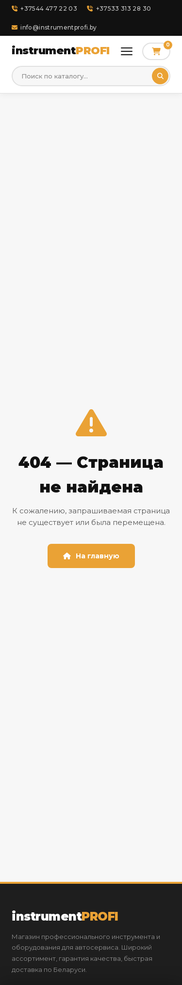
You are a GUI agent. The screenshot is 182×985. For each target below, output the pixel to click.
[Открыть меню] (126, 51)
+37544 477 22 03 (44, 8)
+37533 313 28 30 (119, 8)
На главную (91, 556)
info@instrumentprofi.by (54, 27)
